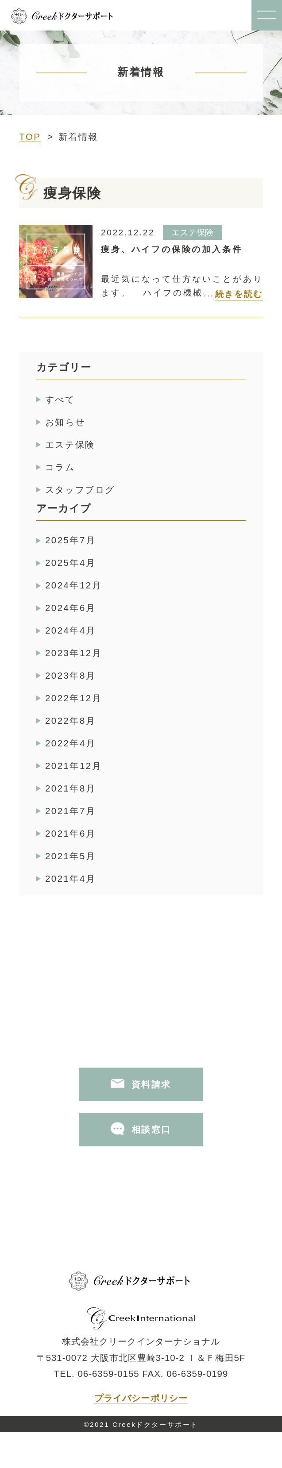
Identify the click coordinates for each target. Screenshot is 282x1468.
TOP (30, 137)
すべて (60, 399)
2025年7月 (70, 540)
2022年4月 (70, 743)
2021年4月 (70, 879)
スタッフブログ (80, 490)
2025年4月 (70, 563)
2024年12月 (73, 585)
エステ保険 (70, 445)
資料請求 (141, 1083)
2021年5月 (70, 856)
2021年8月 (70, 788)
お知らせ (65, 422)
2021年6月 (70, 833)
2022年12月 (73, 698)
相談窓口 (141, 1128)
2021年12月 (73, 766)
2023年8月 (70, 675)
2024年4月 (70, 630)
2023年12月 (73, 653)
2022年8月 (70, 721)
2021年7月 (70, 811)
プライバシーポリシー (140, 1398)
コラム (60, 467)
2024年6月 (70, 608)
